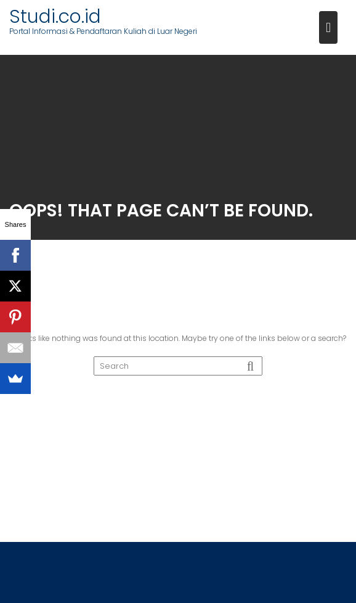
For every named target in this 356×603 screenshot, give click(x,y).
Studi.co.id (55, 17)
